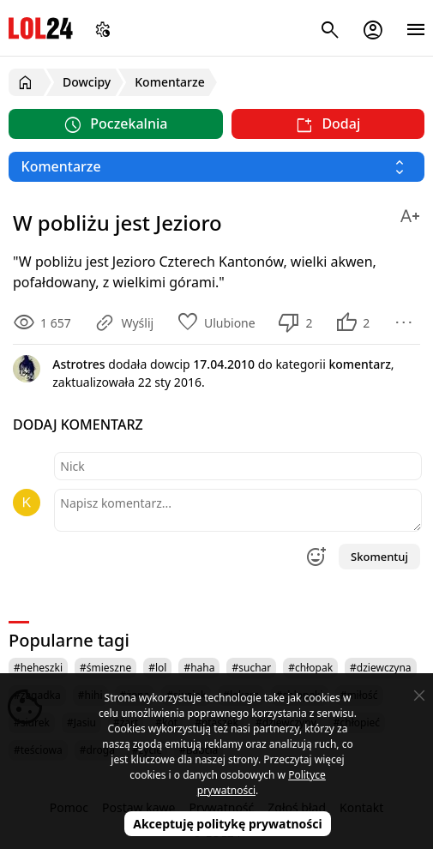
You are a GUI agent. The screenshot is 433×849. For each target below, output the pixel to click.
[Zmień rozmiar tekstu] (410, 213)
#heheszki (38, 667)
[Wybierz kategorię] (216, 167)
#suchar (251, 667)
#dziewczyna (381, 667)
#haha (198, 667)
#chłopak (310, 667)
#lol (157, 667)
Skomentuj (379, 556)
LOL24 (41, 28)
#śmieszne (105, 667)
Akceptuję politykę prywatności (227, 824)
